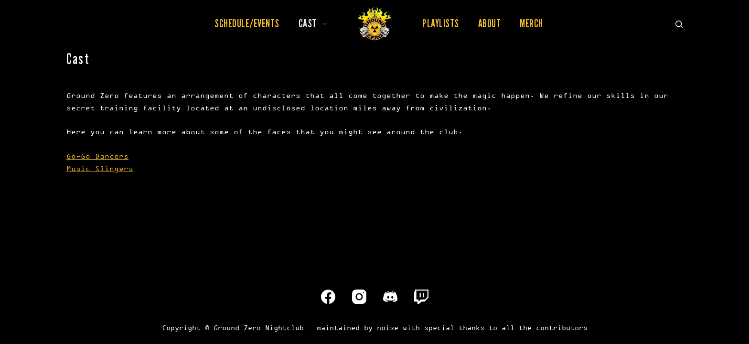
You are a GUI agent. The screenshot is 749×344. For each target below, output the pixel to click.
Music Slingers (99, 168)
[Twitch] (421, 297)
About (489, 23)
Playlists (440, 23)
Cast (315, 23)
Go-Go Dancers (97, 156)
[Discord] (390, 297)
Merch (531, 23)
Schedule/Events (246, 23)
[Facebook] (328, 297)
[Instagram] (359, 297)
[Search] (679, 24)
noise (387, 327)
